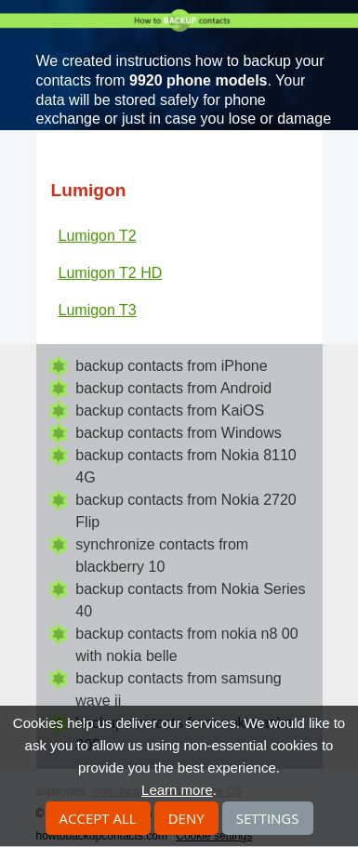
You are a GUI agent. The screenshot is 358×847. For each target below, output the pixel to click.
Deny (186, 818)
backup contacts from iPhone (171, 366)
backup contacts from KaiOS (169, 410)
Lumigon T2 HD (111, 273)
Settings (267, 818)
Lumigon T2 (98, 236)
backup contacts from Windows (178, 433)
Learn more (177, 790)
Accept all (98, 818)
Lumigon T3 (98, 310)
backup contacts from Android (173, 388)
